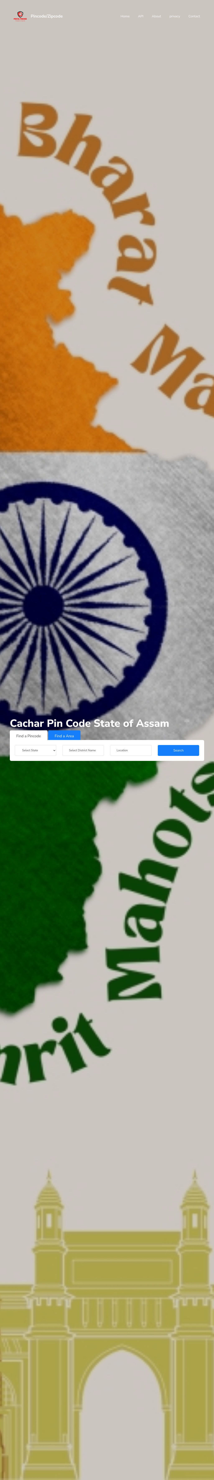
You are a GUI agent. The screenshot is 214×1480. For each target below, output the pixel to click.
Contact (194, 16)
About (156, 16)
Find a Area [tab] (64, 736)
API (140, 16)
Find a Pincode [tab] (28, 736)
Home (125, 16)
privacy (174, 16)
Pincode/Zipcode (47, 16)
